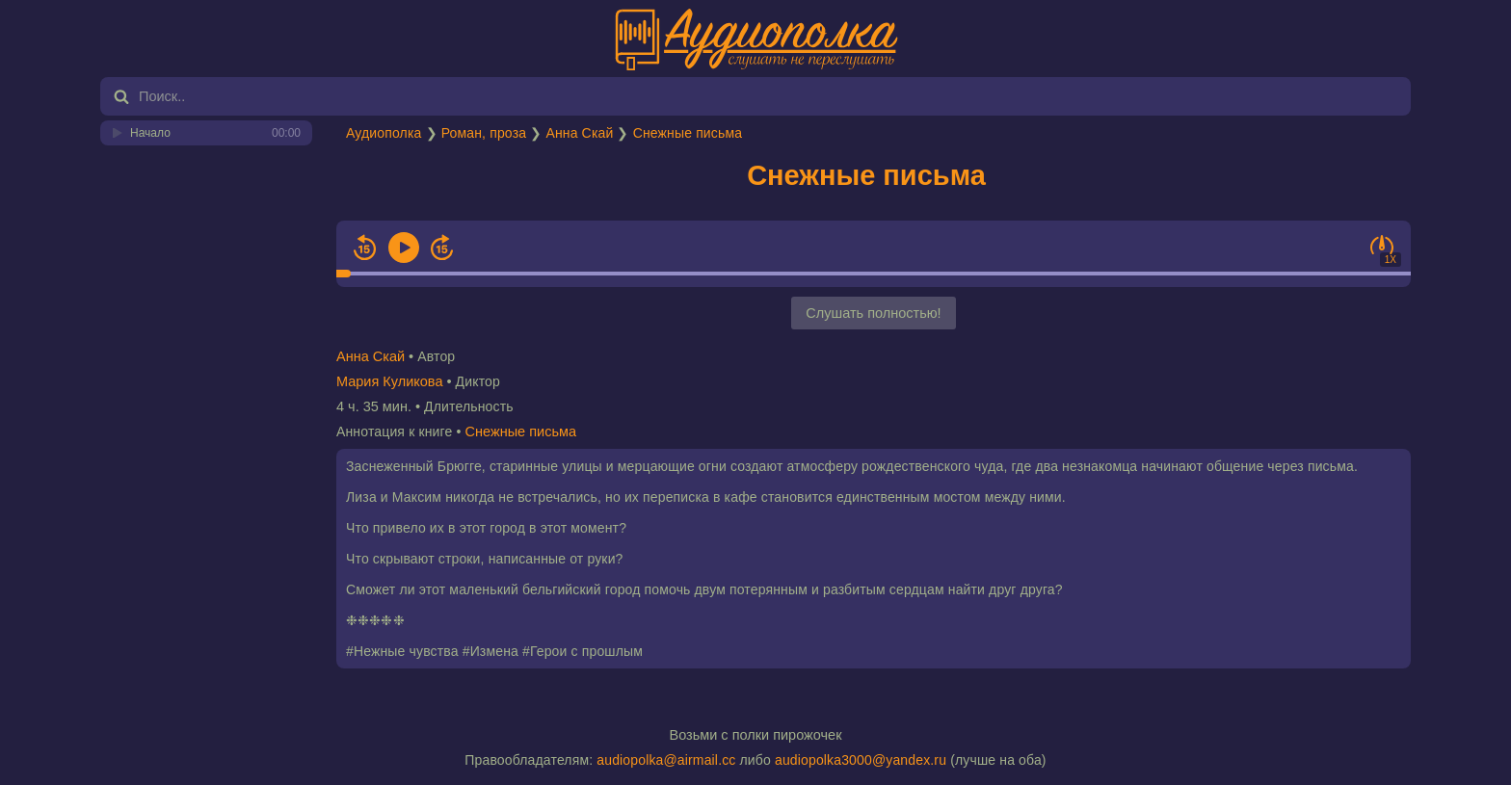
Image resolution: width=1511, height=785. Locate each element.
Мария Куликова (389, 381)
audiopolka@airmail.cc (665, 760)
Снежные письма (688, 133)
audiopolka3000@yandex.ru (860, 760)
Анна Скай (579, 133)
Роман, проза (483, 133)
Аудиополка (383, 133)
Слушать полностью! (873, 313)
